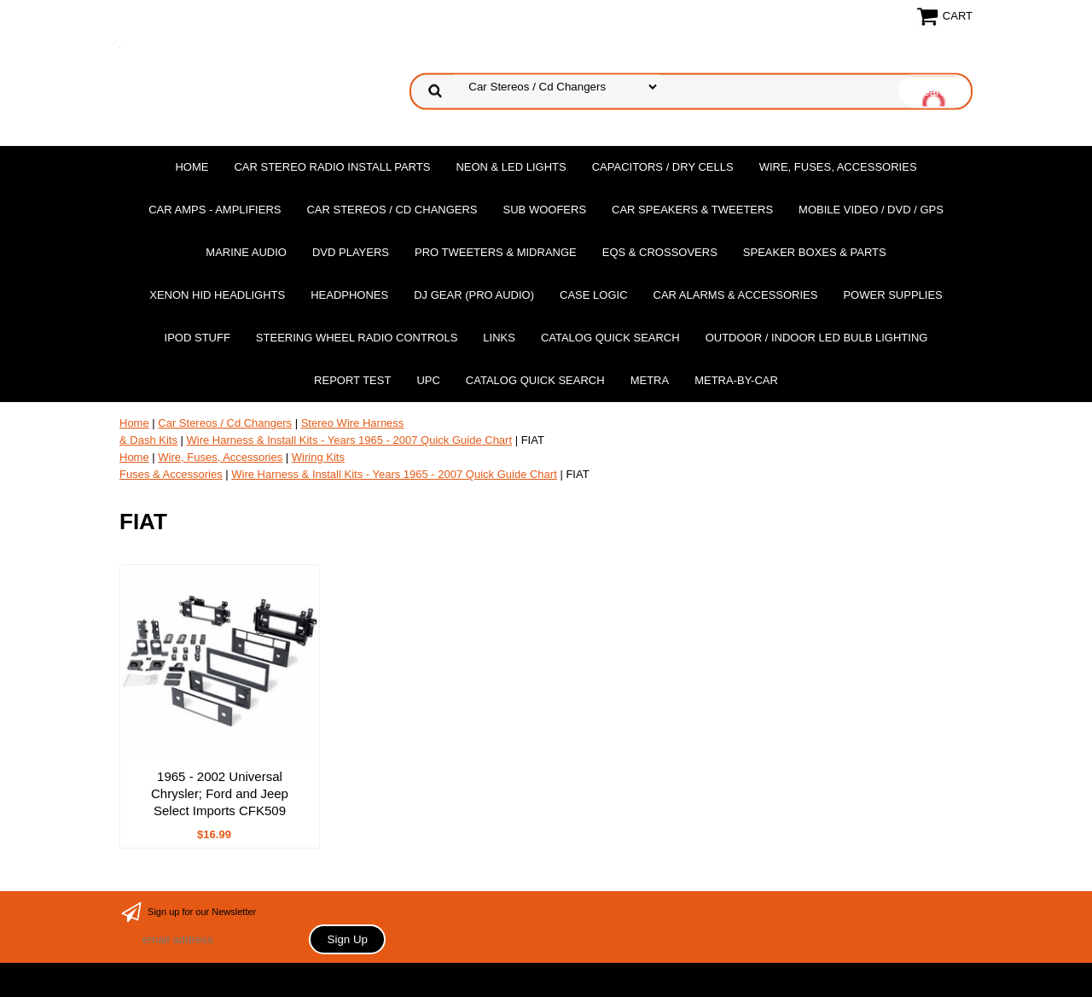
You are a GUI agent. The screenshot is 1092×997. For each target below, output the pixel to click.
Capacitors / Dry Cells (663, 166)
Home (191, 166)
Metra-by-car (736, 380)
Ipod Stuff (197, 337)
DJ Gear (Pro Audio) (474, 295)
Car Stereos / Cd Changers (391, 209)
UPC (427, 380)
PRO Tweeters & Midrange (496, 252)
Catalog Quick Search (610, 337)
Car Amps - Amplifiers (214, 209)
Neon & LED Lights (511, 166)
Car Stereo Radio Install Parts (332, 166)
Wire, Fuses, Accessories (838, 166)
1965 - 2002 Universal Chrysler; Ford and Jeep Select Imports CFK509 (219, 793)
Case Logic (593, 295)
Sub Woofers (545, 209)
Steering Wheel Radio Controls (356, 337)
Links (499, 337)
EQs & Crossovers (659, 252)
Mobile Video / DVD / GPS (871, 209)
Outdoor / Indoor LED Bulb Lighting (817, 337)
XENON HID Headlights (217, 295)
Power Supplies (892, 295)
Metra (650, 380)
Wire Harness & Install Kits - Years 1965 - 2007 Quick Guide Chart (350, 440)
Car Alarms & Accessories (735, 295)
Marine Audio (246, 252)
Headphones (349, 295)
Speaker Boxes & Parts (814, 252)
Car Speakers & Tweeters (692, 209)
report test (352, 380)
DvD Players (350, 252)
